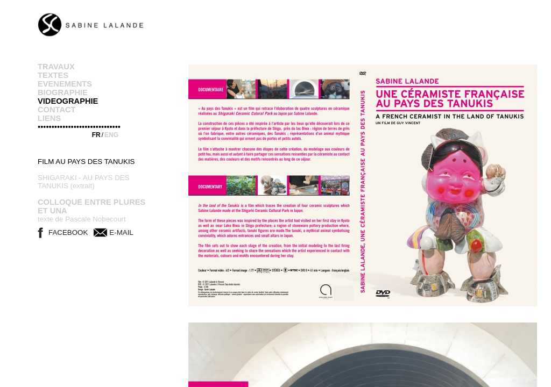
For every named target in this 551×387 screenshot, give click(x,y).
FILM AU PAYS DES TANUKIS (86, 161)
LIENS (49, 118)
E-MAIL (121, 232)
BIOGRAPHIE (63, 92)
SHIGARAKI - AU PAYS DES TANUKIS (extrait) (84, 182)
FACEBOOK (68, 232)
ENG (111, 135)
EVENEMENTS (65, 84)
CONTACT (57, 109)
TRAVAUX (56, 66)
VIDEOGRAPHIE (68, 101)
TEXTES (53, 75)
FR (96, 135)
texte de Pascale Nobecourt (82, 219)
